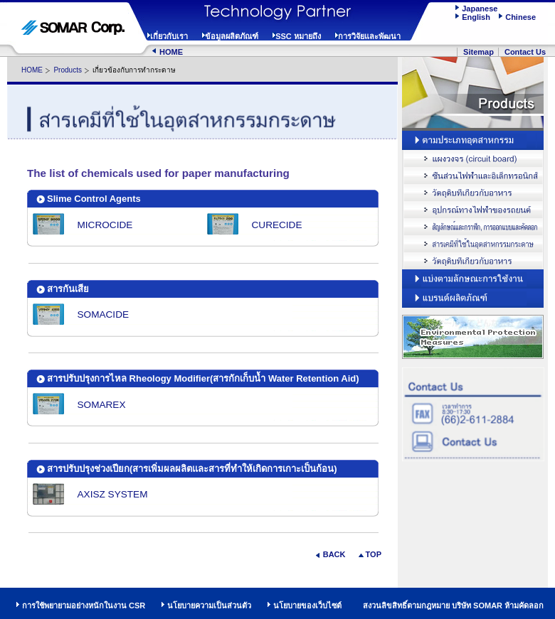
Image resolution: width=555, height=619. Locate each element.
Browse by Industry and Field (473, 140)
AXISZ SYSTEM (113, 494)
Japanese (479, 8)
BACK (334, 554)
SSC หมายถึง (298, 36)
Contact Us (525, 52)
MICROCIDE (105, 225)
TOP (373, 554)
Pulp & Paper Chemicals (473, 243)
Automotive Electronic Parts (473, 209)
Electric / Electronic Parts (473, 175)
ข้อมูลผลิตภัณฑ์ (231, 36)
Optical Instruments (473, 192)
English (479, 17)
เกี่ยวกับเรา (169, 36)
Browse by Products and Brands (473, 298)
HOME (171, 52)
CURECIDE (277, 225)
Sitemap (478, 52)
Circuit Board (473, 158)
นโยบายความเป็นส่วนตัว (209, 605)
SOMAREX (102, 404)
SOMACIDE (104, 314)
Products (67, 70)
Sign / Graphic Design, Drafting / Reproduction (473, 226)
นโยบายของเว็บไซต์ (307, 605)
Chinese (520, 17)
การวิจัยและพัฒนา (369, 36)
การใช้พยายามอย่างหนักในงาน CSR (83, 605)
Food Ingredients (473, 260)
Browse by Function (473, 279)
